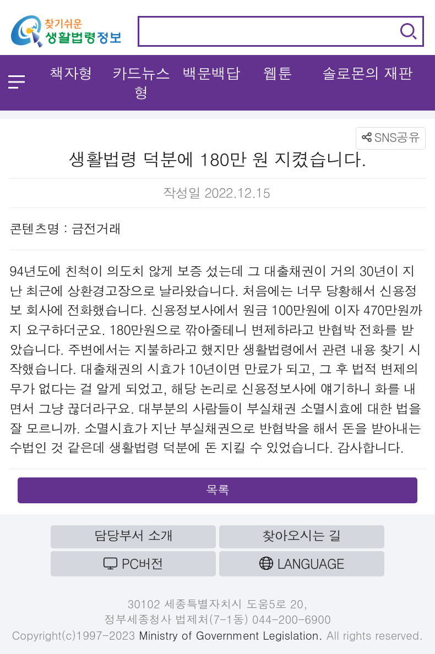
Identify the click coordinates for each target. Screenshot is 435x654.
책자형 (71, 73)
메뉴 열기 (16, 82)
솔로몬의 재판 (367, 73)
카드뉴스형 (141, 82)
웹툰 (277, 73)
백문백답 (211, 73)
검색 (408, 31)
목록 (217, 489)
